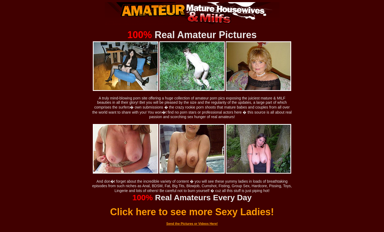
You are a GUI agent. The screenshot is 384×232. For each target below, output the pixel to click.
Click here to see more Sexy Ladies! (192, 211)
